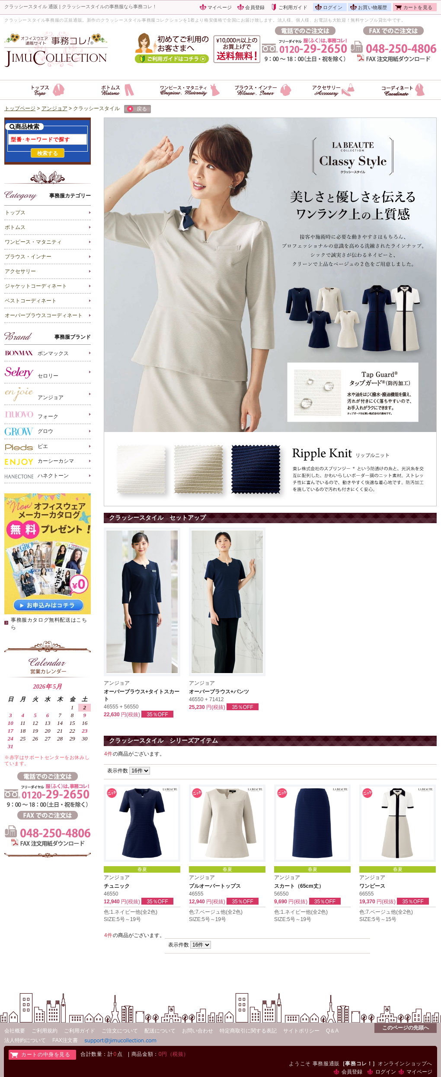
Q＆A (332, 1031)
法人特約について (25, 1040)
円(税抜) (130, 715)
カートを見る (417, 7)
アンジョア (34, 394)
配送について (160, 1031)
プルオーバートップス (215, 886)
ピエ (26, 446)
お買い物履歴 (372, 7)
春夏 (142, 869)
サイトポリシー (301, 1031)
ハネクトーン (37, 476)
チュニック (117, 886)
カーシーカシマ (39, 461)
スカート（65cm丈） (299, 886)
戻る (137, 109)
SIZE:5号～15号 (377, 919)
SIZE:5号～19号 (122, 919)
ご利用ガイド (292, 7)
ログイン (332, 7)
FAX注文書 (65, 1040)
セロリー (31, 372)
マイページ (220, 7)
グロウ (29, 431)
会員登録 (255, 7)
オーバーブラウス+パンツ (219, 692)
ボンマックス (37, 352)
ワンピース (372, 886)
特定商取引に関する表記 (248, 1031)
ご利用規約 (45, 1031)
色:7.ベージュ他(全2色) (216, 912)
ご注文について (120, 1031)
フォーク (31, 414)
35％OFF (157, 715)
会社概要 (14, 1031)
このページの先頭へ (405, 1028)
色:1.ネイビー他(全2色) (130, 912)
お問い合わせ (197, 1031)
